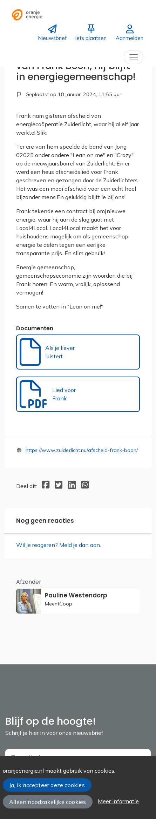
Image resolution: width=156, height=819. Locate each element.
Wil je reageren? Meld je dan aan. (58, 544)
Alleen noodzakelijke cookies (47, 801)
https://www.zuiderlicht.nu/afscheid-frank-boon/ (82, 450)
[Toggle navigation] (133, 57)
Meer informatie (118, 801)
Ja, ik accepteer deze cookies (47, 784)
